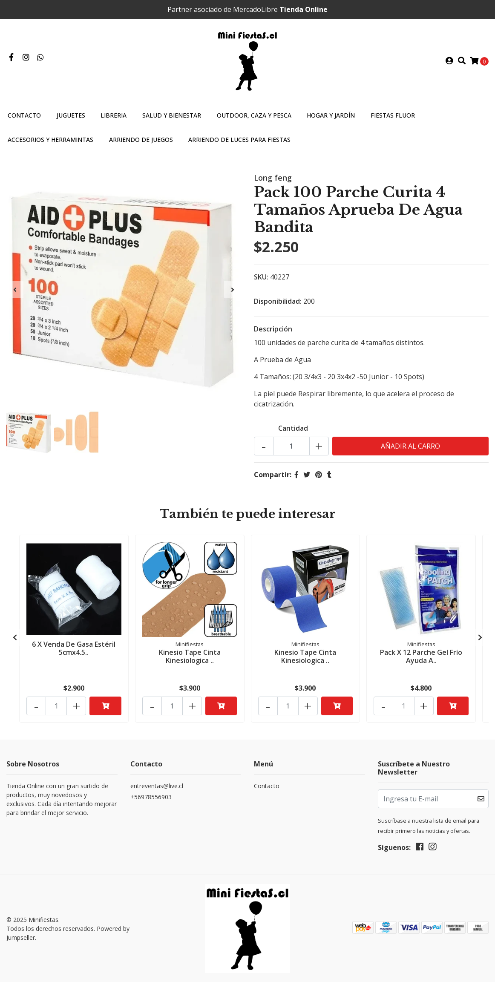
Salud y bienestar (171, 115)
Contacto (24, 115)
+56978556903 (151, 797)
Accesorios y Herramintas (50, 139)
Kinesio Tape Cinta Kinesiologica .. (190, 656)
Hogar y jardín (331, 115)
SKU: (261, 277)
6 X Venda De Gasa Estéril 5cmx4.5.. (73, 648)
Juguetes (71, 115)
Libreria (114, 115)
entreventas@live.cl (156, 786)
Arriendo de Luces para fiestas (239, 139)
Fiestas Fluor (393, 115)
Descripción (273, 329)
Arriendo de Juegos (141, 139)
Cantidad (293, 428)
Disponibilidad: (278, 301)
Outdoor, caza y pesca (254, 115)
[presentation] (14, 289)
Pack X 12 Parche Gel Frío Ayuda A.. (421, 656)
